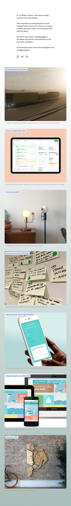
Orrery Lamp (41, 37)
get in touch (25, 50)
